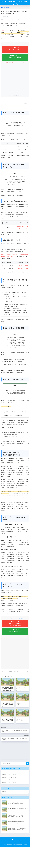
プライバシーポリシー (18, 842)
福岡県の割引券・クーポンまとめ (10, 780)
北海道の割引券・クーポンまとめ (10, 772)
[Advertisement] (15, 79)
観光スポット (11, 676)
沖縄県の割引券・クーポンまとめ (10, 782)
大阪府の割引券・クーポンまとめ (10, 777)
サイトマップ (9, 842)
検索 (27, 763)
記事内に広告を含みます (14, 671)
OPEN (26, 103)
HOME (15, 840)
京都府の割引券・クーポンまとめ (10, 774)
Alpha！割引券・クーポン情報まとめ (15, 2)
